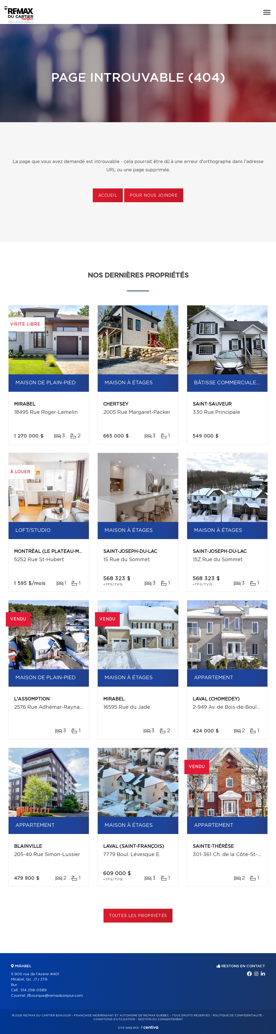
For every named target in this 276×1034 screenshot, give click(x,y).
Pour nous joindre (154, 196)
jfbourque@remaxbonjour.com (55, 996)
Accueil (107, 196)
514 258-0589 (33, 990)
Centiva (149, 1027)
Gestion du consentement (160, 1019)
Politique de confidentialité (237, 1015)
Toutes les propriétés (138, 916)
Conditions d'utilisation (114, 1019)
